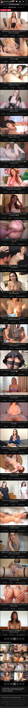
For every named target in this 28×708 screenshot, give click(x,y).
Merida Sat (23, 400)
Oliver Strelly (22, 348)
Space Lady (22, 244)
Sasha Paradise (22, 218)
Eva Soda (22, 192)
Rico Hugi (23, 582)
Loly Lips (22, 426)
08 (11, 639)
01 (5, 639)
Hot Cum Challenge (22, 113)
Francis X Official (23, 270)
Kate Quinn (21, 166)
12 (23, 639)
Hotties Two (22, 530)
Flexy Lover (22, 87)
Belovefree (22, 374)
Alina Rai (17, 218)
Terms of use (8, 697)
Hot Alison (16, 113)
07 (8, 639)
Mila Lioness (22, 556)
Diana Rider (22, 35)
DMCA (3, 697)
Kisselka (22, 322)
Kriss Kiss (19, 582)
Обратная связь (16, 697)
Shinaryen (22, 61)
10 (17, 639)
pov (9, 10)
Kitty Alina (22, 504)
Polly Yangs (16, 270)
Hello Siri (19, 400)
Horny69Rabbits (21, 296)
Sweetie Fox (23, 478)
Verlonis (22, 139)
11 (20, 639)
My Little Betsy (21, 634)
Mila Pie (18, 348)
